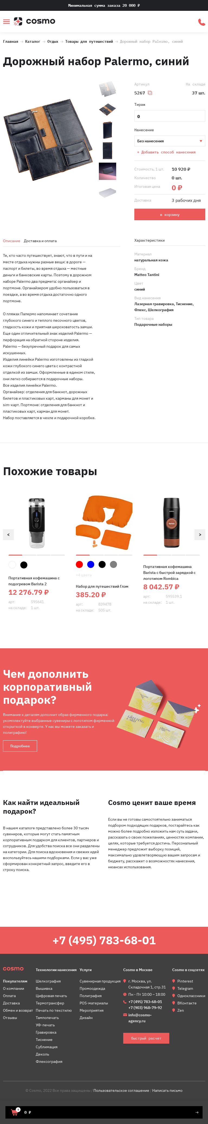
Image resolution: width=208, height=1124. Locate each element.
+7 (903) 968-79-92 (145, 1007)
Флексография (49, 1061)
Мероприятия (91, 1010)
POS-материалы (94, 1003)
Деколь (42, 1054)
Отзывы (10, 1017)
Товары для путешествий (90, 41)
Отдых (52, 41)
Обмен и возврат (18, 1010)
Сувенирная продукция (100, 981)
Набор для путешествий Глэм (102, 586)
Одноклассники (191, 995)
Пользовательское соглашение (121, 1090)
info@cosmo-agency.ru (140, 1018)
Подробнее (20, 746)
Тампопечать (47, 1017)
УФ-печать (45, 1025)
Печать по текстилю (54, 1010)
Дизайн (86, 1017)
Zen (180, 1010)
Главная (10, 41)
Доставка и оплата (40, 240)
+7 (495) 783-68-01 (104, 940)
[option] (48, 140)
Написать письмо (167, 1090)
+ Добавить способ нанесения (166, 152)
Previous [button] (8, 534)
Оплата (9, 995)
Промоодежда (92, 988)
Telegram (185, 988)
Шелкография (48, 981)
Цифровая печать (51, 995)
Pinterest (185, 981)
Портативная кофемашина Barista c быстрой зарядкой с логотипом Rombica (169, 572)
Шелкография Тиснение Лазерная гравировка (169, 141)
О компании (13, 988)
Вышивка (44, 988)
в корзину (170, 214)
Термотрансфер (50, 1003)
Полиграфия (91, 995)
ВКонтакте (187, 1003)
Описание (11, 240)
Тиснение (44, 1039)
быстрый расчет (201, 22)
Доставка (11, 1003)
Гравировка (46, 1032)
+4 (84, 575)
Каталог (32, 41)
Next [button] (199, 534)
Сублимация (46, 1046)
